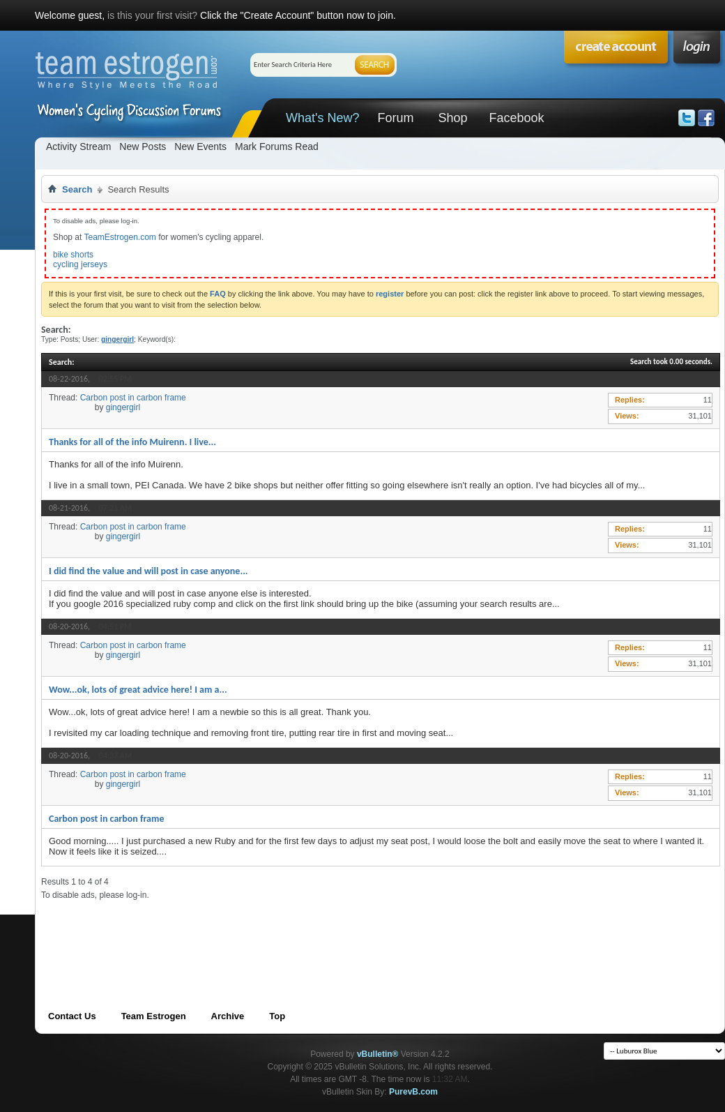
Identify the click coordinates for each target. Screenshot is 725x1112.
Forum (395, 118)
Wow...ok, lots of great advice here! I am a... (138, 690)
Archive (228, 1016)
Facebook (516, 118)
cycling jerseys (80, 264)
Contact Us (72, 1016)
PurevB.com (413, 1092)
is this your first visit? (152, 15)
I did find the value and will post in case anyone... (148, 571)
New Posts (142, 146)
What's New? (322, 118)
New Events (200, 146)
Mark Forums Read (277, 146)
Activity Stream (78, 146)
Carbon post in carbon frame (133, 398)
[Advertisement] (295, 932)
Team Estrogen (153, 1016)
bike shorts (73, 255)
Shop (452, 118)
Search (77, 189)
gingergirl (123, 407)
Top (277, 1016)
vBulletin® (378, 1054)
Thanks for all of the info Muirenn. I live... (132, 442)
